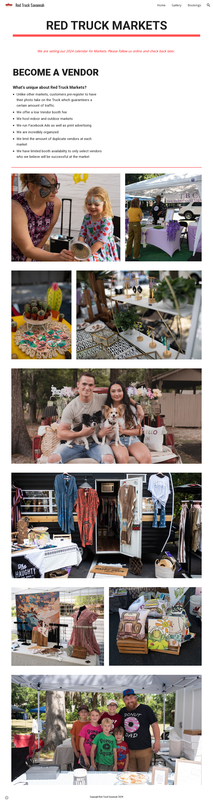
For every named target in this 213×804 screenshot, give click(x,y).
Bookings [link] (194, 5)
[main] (106, 27)
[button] (208, 5)
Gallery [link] (176, 5)
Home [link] (161, 5)
